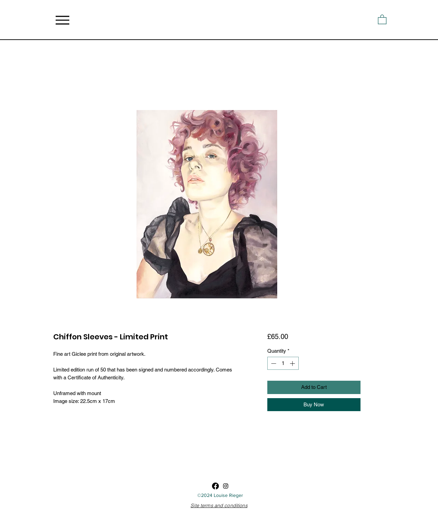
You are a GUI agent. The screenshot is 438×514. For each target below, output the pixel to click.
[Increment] (293, 363)
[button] (382, 19)
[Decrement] (273, 363)
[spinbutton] (282, 363)
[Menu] (62, 20)
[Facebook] (215, 486)
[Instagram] (225, 486)
